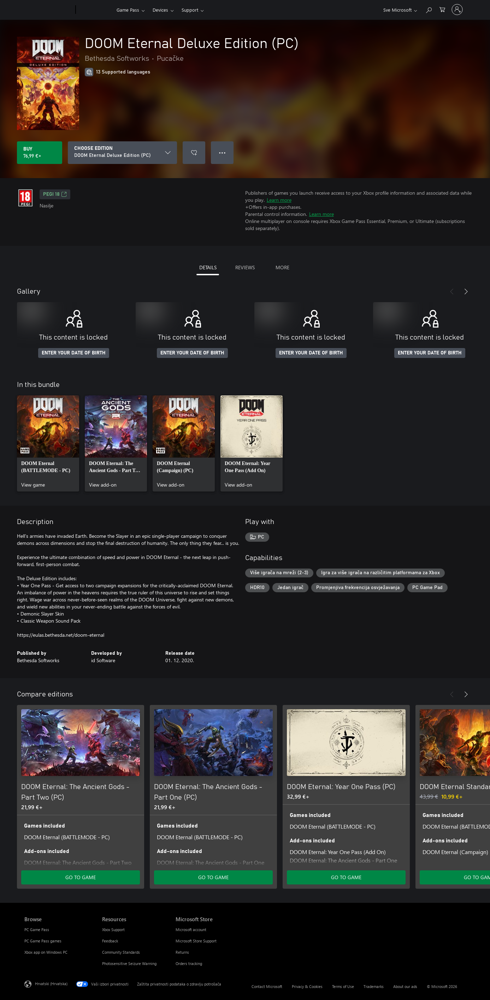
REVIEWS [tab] (245, 267)
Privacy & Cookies (307, 986)
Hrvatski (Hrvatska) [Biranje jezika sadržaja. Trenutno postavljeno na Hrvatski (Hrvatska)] (51, 983)
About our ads (405, 986)
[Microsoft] (48, 9)
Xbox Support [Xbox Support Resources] (113, 929)
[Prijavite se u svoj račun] (457, 9)
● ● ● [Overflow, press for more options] (222, 152)
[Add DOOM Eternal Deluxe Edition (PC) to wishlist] (194, 152)
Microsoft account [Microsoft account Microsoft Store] (191, 929)
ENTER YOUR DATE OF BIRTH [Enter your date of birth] (74, 353)
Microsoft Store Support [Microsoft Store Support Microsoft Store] (196, 941)
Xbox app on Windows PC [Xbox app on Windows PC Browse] (45, 952)
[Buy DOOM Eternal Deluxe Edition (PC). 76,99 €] (39, 152)
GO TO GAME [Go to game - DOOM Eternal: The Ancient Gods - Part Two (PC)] (80, 877)
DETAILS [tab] (208, 267)
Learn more (279, 199)
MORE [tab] (282, 267)
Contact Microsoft (267, 986)
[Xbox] (95, 9)
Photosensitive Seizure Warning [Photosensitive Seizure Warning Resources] (129, 963)
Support (190, 10)
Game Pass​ (128, 10)
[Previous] (452, 291)
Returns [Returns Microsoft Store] (182, 952)
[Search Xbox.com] (428, 9)
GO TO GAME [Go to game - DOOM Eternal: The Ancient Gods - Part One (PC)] (213, 877)
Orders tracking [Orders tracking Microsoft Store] (189, 963)
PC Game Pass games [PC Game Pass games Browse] (42, 941)
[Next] (466, 291)
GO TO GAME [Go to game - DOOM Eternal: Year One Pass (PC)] (346, 877)
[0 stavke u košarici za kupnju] (442, 9)
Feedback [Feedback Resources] (110, 941)
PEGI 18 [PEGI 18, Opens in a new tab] (55, 194)
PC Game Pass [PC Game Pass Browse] (36, 929)
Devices (160, 10)
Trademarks (374, 986)
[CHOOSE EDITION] (122, 152)
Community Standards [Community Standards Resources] (121, 952)
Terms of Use (343, 986)
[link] (48, 443)
